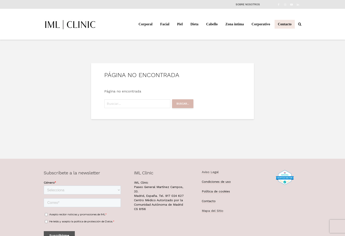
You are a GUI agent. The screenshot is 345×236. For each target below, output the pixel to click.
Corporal (145, 24)
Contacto (285, 24)
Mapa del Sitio (212, 210)
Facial (164, 24)
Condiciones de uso (216, 181)
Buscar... (182, 103)
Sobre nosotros (248, 4)
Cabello (212, 24)
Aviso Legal (210, 172)
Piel (180, 24)
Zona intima (234, 24)
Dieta (194, 24)
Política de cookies (216, 191)
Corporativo (260, 24)
